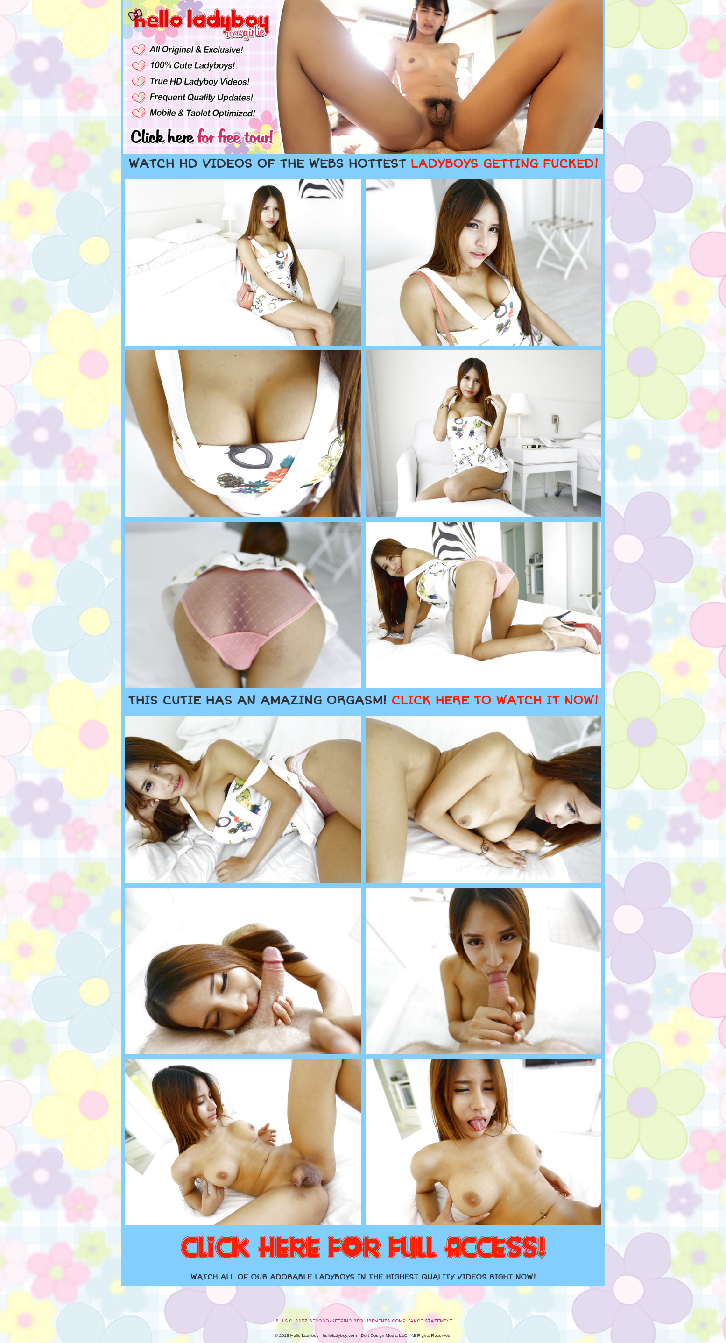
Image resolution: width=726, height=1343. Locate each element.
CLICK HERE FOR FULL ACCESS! (363, 1249)
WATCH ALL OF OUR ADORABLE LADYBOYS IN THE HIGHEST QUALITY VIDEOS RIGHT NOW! (363, 1277)
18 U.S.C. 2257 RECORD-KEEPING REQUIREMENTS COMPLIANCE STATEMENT (363, 1321)
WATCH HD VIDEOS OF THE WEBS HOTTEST (363, 164)
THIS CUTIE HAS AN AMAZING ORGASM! (363, 701)
